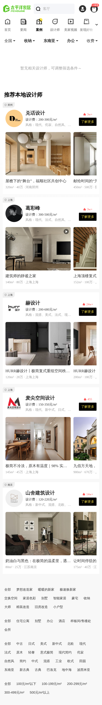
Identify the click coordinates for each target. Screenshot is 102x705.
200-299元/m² (77, 684)
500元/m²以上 (40, 692)
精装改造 (22, 607)
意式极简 (46, 652)
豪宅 (75, 598)
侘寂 (80, 652)
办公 (50, 621)
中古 (19, 644)
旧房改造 (41, 607)
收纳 (87, 598)
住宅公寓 (22, 621)
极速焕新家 (68, 589)
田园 (82, 661)
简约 (23, 661)
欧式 (70, 661)
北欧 (70, 644)
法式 (7, 652)
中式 (34, 661)
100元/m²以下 (26, 684)
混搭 (46, 661)
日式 (31, 644)
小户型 (58, 607)
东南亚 (9, 670)
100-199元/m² (52, 684)
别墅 (44, 598)
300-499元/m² (14, 692)
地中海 (67, 670)
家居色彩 (29, 598)
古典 (38, 670)
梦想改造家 (24, 589)
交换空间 (10, 598)
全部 (7, 589)
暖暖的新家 (46, 589)
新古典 (24, 670)
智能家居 (59, 598)
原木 (19, 652)
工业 (58, 661)
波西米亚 (83, 670)
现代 (82, 644)
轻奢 (31, 652)
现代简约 (65, 652)
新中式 (57, 644)
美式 (43, 644)
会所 (7, 629)
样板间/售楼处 (81, 621)
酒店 (62, 621)
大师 (7, 607)
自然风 (9, 661)
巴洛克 (51, 670)
